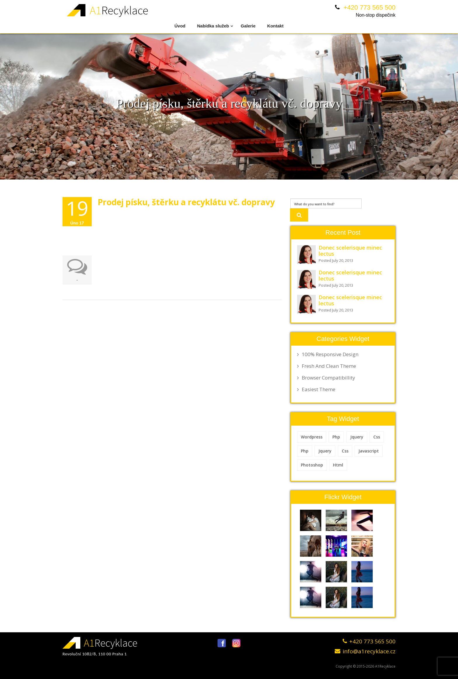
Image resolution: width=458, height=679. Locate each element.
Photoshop (312, 465)
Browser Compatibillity (326, 378)
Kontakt (275, 25)
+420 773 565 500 (369, 7)
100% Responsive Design (327, 354)
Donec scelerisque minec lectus (350, 250)
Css (376, 437)
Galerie (248, 25)
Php (336, 437)
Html (338, 465)
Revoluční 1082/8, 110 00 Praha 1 (95, 654)
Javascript (368, 451)
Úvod (179, 25)
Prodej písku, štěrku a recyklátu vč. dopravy (186, 202)
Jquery (356, 437)
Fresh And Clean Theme (326, 366)
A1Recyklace (385, 666)
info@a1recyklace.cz (369, 651)
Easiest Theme (316, 389)
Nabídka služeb (215, 25)
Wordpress (311, 437)
